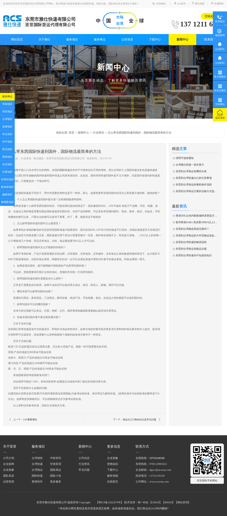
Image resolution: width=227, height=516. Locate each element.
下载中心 (155, 39)
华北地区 (7, 134)
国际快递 (65, 170)
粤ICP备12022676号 (110, 502)
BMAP (168, 502)
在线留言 (112, 481)
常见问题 (84, 469)
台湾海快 (37, 458)
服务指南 (112, 475)
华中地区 (7, 141)
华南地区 (7, 104)
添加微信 (161, 3)
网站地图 (198, 3)
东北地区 (7, 164)
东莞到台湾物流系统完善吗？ (192, 229)
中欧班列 (55, 458)
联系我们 (210, 39)
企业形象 (8, 469)
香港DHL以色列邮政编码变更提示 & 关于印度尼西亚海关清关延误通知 (197, 215)
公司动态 (84, 458)
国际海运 (55, 469)
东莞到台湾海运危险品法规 (191, 248)
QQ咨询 (180, 3)
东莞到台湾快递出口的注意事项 (194, 178)
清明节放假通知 (185, 158)
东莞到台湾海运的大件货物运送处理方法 (197, 235)
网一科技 (143, 502)
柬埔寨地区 (7, 202)
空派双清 (55, 463)
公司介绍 (8, 458)
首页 (72, 132)
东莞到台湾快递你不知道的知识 (194, 255)
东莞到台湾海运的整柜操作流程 (194, 184)
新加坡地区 (7, 187)
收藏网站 (217, 3)
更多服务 (55, 481)
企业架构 (8, 463)
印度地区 (7, 172)
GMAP (155, 502)
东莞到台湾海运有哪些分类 (191, 171)
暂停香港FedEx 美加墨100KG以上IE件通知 (197, 222)
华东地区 (7, 111)
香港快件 (37, 481)
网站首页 (17, 39)
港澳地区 (7, 126)
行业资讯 (99, 132)
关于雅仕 (44, 39)
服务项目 (72, 39)
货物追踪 (210, 14)
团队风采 (8, 475)
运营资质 (127, 39)
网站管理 (183, 502)
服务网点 (7, 96)
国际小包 (55, 475)
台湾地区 (7, 119)
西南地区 (7, 156)
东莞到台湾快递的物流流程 (191, 242)
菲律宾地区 (7, 179)
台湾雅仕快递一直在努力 (190, 164)
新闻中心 (182, 39)
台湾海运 (37, 469)
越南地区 (7, 194)
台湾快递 (37, 463)
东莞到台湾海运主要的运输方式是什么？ (197, 191)
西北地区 (7, 149)
